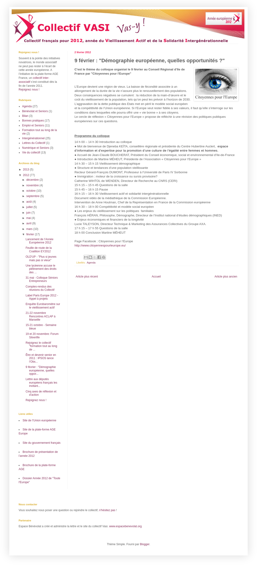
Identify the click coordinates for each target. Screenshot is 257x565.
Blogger (144, 544)
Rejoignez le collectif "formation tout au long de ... (41, 346)
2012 (26, 175)
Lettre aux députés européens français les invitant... (41, 383)
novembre (33, 185)
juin (28, 212)
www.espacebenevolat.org (125, 526)
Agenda (91, 262)
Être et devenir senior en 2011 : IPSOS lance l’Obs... (41, 358)
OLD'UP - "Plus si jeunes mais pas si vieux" (41, 258)
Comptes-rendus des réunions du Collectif (40, 288)
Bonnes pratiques (33, 120)
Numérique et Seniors (35, 147)
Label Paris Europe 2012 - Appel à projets (42, 297)
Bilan (25, 116)
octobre (31, 190)
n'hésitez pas (107, 510)
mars (29, 229)
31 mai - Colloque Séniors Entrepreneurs (42, 279)
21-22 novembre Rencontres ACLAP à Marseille (40, 316)
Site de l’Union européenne (39, 420)
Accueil (156, 276)
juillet (30, 207)
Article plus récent (87, 276)
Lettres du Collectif (33, 143)
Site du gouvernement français (42, 442)
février (30, 234)
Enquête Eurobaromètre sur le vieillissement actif (43, 305)
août (29, 201)
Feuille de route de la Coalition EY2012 (39, 249)
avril (29, 223)
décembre (33, 179)
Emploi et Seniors (33, 125)
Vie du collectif (31, 152)
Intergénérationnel (33, 138)
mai (29, 218)
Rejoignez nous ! (29, 89)
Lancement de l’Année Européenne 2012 (39, 241)
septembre (33, 196)
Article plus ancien (226, 276)
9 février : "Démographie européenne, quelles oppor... (41, 370)
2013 (26, 169)
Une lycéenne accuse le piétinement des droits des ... (41, 269)
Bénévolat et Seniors (35, 111)
